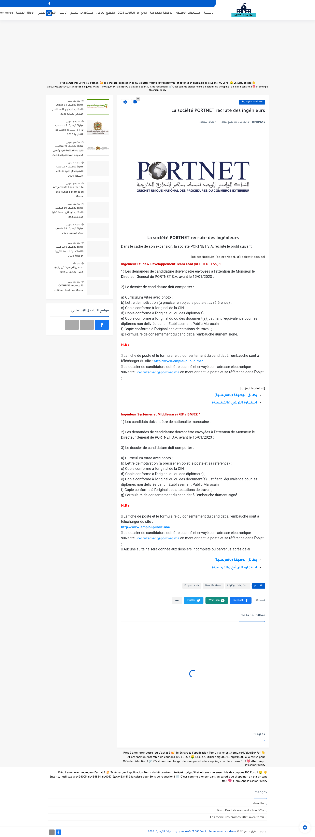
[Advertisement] (157, 52)
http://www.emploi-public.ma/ (178, 361)
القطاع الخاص (105, 13)
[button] (241, 600)
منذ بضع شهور (73, 100)
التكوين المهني (47, 13)
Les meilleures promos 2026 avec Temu (237, 817)
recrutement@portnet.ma (158, 538)
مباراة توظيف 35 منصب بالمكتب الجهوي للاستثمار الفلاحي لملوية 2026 (68, 110)
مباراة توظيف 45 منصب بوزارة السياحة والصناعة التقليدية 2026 (69, 130)
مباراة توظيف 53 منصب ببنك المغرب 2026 (69, 231)
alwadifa (258, 803)
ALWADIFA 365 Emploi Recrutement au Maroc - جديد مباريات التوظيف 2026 (192, 831)
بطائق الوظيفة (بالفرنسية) (236, 395)
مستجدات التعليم (81, 13)
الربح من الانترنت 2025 (132, 13)
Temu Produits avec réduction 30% (240, 810)
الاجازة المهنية (25, 13)
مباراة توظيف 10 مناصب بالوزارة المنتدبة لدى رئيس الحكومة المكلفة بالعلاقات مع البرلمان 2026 (68, 151)
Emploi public (191, 586)
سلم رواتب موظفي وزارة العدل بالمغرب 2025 (69, 270)
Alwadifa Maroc (213, 586)
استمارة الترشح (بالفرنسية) (234, 403)
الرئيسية (209, 13)
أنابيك (63, 13)
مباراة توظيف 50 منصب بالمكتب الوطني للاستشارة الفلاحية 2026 (68, 213)
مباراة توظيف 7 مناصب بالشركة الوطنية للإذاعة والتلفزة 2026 (70, 172)
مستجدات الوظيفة (188, 13)
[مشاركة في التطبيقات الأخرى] (177, 600)
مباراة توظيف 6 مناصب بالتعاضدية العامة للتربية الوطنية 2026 (69, 252)
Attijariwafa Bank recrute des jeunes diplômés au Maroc (68, 192)
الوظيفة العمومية (161, 13)
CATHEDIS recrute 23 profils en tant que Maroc (68, 288)
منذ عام (76, 263)
